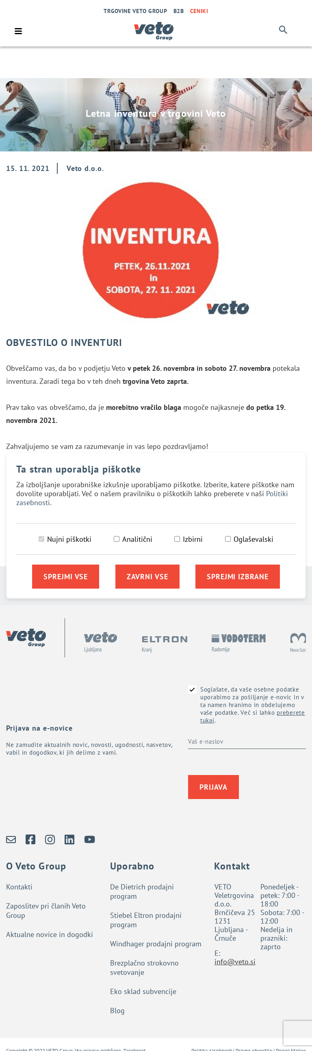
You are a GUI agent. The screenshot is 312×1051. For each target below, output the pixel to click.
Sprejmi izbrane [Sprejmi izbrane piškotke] (238, 576)
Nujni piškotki (69, 539)
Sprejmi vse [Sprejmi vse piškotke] (65, 576)
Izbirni (193, 539)
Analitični (137, 539)
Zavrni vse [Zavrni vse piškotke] (147, 576)
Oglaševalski (253, 539)
